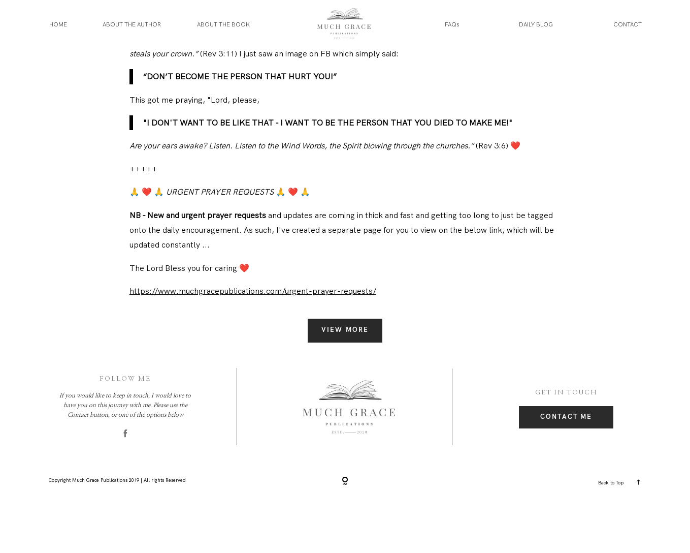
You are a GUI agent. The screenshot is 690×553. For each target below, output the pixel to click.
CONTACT (627, 24)
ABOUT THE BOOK (223, 24)
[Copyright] (345, 532)
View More (345, 380)
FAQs (452, 24)
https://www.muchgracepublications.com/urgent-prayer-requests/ (252, 341)
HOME (58, 24)
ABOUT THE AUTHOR (132, 24)
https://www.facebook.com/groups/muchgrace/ (218, 65)
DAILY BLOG (536, 24)
